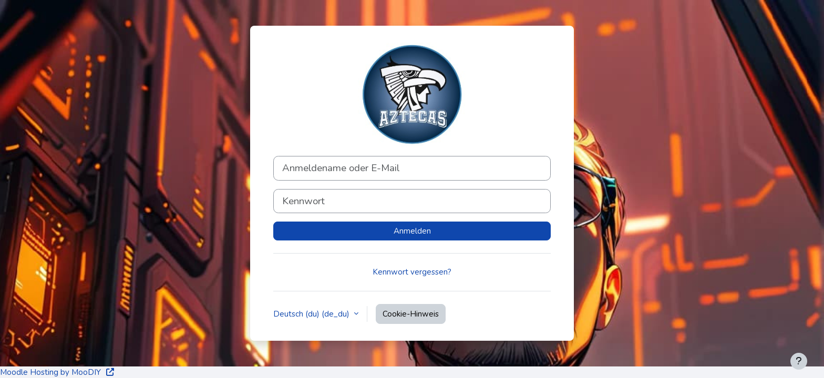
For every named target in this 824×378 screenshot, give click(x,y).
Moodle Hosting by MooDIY (57, 372)
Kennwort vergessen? (412, 272)
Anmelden (412, 231)
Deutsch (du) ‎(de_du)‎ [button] (312, 314)
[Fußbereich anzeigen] (798, 361)
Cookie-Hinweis (411, 314)
